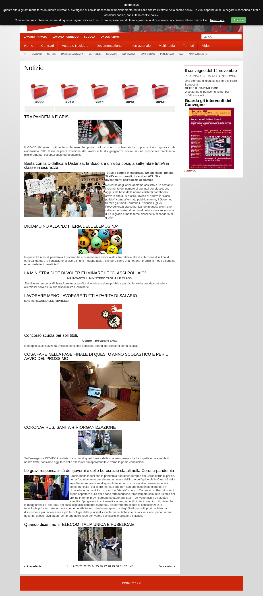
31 (121, 566)
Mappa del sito (198, 54)
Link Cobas (148, 54)
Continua (190, 171)
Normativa (129, 54)
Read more (217, 20)
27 (105, 566)
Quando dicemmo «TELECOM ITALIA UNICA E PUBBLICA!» (79, 524)
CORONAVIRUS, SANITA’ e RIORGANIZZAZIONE (70, 427)
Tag (181, 54)
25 (97, 566)
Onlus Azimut (111, 36)
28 (109, 566)
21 (81, 566)
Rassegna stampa (72, 54)
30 (117, 566)
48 (131, 566)
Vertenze (95, 54)
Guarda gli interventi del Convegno (208, 102)
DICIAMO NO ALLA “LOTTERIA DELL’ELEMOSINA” (71, 226)
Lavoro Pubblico (66, 36)
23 (89, 566)
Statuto (37, 54)
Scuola (89, 36)
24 (93, 566)
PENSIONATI (167, 54)
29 (113, 566)
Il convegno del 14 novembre (211, 70)
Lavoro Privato (35, 36)
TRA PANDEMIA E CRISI (47, 117)
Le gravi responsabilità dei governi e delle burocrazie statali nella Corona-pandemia (99, 470)
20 (77, 566)
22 (85, 566)
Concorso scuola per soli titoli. (51, 335)
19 (72, 566)
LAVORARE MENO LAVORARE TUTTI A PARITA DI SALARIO (80, 296)
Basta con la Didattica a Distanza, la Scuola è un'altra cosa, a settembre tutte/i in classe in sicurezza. (96, 165)
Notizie (51, 54)
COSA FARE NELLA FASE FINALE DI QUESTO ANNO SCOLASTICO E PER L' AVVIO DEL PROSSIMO (96, 356)
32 (125, 566)
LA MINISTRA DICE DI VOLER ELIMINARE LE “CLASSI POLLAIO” (85, 273)
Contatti (111, 54)
